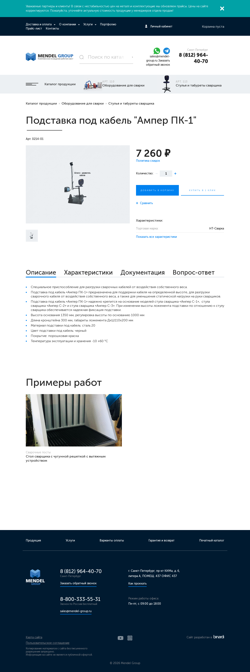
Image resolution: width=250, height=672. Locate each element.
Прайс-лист (34, 28)
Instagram (129, 638)
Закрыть (222, 8)
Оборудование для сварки (83, 103)
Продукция (33, 540)
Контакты (52, 28)
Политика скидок (148, 161)
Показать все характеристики (156, 237)
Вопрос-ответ (194, 272)
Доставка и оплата (39, 24)
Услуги (88, 24)
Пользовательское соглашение (47, 643)
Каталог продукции (51, 84)
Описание (41, 272)
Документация (143, 272)
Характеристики (88, 272)
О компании (68, 24)
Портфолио (108, 24)
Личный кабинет (161, 26)
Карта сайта (34, 637)
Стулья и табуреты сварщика (131, 103)
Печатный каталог (211, 540)
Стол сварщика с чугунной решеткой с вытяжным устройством (66, 458)
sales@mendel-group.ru (76, 611)
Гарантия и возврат (162, 540)
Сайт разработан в (205, 637)
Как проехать (137, 583)
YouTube (120, 638)
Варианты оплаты (112, 540)
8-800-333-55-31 (80, 599)
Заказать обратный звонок (78, 583)
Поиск (132, 57)
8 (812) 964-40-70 (193, 58)
